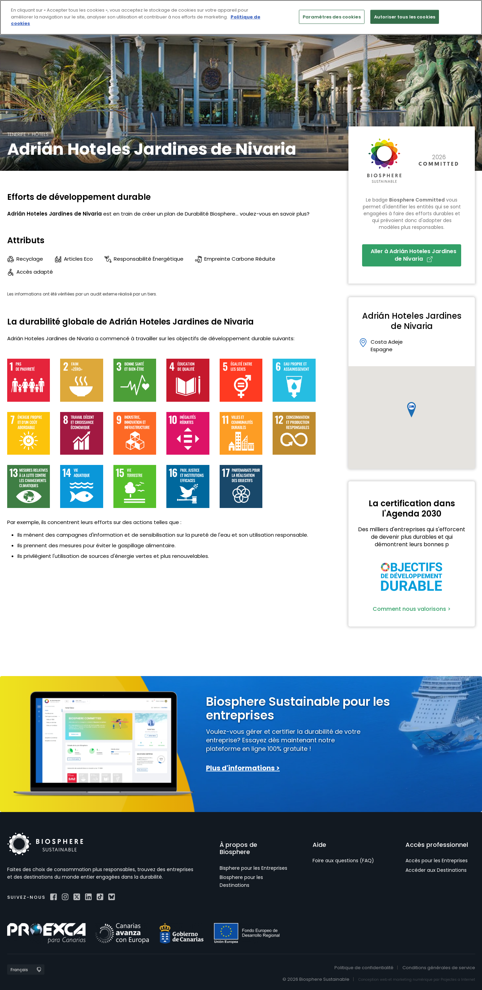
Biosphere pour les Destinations (241, 881)
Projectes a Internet (458, 979)
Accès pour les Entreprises (436, 860)
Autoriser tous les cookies (404, 16)
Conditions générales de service (438, 967)
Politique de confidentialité (364, 967)
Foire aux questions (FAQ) (343, 860)
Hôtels (40, 134)
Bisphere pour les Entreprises (253, 868)
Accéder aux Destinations (436, 870)
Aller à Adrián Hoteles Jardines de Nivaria (413, 255)
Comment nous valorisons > (412, 609)
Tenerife (16, 134)
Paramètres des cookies (332, 16)
